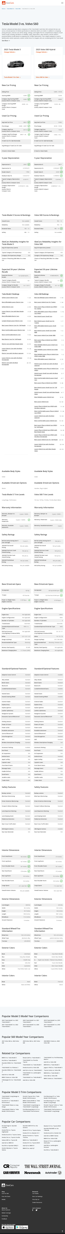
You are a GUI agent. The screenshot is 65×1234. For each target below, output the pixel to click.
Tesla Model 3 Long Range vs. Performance (10, 1097)
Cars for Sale (5, 1193)
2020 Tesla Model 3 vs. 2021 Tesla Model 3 (31, 1021)
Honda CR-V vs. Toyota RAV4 (31, 1143)
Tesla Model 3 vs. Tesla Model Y (32, 1065)
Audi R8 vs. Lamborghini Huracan (51, 1146)
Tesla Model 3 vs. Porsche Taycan (30, 1061)
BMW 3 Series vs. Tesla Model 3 (53, 1078)
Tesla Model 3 (10, 8)
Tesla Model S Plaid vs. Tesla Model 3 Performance (10, 1110)
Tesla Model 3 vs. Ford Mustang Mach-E (53, 1058)
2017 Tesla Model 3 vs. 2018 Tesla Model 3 (52, 1025)
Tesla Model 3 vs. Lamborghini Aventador (32, 1073)
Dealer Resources (37, 1202)
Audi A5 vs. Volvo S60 (50, 1062)
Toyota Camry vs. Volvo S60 (52, 1070)
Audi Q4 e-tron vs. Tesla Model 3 (32, 1070)
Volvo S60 (17, 8)
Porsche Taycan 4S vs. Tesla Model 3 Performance (31, 1097)
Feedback (4, 1219)
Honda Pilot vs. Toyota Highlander (8, 1131)
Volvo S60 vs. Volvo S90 (50, 1076)
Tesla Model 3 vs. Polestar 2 (10, 1067)
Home (3, 8)
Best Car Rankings (37, 1196)
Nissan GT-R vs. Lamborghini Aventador (52, 1142)
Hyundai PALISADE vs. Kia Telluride (51, 1129)
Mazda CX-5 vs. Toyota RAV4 (52, 1126)
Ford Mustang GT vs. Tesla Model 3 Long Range (52, 1101)
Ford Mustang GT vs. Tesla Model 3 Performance (52, 1097)
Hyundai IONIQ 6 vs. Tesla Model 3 (11, 1071)
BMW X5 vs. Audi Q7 (28, 1148)
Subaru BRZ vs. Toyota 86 (9, 1140)
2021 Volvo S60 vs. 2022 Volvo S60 (10, 1042)
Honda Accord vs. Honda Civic (52, 1133)
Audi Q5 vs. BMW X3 (7, 1143)
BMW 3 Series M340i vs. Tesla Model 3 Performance (31, 1101)
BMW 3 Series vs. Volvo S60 (9, 1077)
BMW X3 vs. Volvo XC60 (50, 1138)
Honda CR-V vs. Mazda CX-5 (31, 1133)
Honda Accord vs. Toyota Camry (11, 1134)
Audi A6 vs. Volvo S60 (29, 1080)
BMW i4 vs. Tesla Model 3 (9, 1057)
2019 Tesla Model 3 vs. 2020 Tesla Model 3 (31, 1025)
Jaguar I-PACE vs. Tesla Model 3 (53, 1067)
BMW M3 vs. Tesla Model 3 (51, 1065)
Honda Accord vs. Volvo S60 (31, 1067)
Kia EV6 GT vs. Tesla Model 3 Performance (10, 1101)
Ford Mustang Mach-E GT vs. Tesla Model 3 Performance (31, 1110)
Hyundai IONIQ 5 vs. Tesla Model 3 (11, 1064)
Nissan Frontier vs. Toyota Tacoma (31, 1136)
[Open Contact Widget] (62, 1231)
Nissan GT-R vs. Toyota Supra (32, 1130)
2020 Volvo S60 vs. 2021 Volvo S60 (31, 1042)
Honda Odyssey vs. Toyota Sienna (10, 1149)
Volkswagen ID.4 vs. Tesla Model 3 (11, 1081)
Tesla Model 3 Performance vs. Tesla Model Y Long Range (53, 1110)
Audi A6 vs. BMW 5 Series (51, 1136)
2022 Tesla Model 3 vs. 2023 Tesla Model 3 (10, 1021)
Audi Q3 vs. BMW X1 (28, 1145)
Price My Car (35, 1199)
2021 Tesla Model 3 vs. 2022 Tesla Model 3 (10, 1025)
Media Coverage (6, 1213)
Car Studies (35, 1193)
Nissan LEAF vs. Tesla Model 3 (31, 1057)
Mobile (3, 1199)
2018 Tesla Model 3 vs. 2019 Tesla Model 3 (52, 1021)
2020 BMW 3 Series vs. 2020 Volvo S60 (52, 1042)
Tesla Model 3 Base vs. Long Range (10, 1106)
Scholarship (5, 1216)
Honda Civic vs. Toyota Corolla (11, 1137)
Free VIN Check (6, 1196)
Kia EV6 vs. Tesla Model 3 (9, 1060)
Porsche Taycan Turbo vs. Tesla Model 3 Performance (53, 1106)
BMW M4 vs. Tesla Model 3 (51, 1073)
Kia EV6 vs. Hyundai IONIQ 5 (10, 1145)
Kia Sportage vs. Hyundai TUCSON (9, 1126)
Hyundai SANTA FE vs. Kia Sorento (30, 1126)
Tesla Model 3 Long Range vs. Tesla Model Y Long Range (31, 1106)
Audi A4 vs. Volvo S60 (8, 1074)
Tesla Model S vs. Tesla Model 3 (32, 1077)
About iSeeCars (6, 1210)
